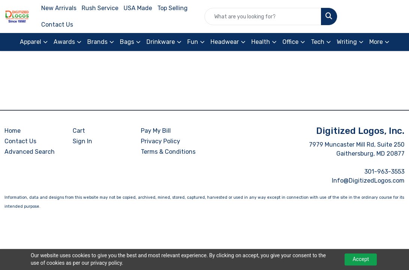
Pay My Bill (156, 130)
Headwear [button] (224, 41)
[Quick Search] (262, 16)
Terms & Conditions (168, 151)
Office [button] (290, 41)
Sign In (82, 141)
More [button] (376, 41)
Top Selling (172, 8)
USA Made (138, 8)
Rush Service (100, 8)
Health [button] (260, 41)
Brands (97, 41)
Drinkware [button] (160, 41)
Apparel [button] (30, 41)
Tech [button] (317, 41)
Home (12, 130)
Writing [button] (347, 41)
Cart (79, 130)
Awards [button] (64, 41)
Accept (360, 259)
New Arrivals (58, 8)
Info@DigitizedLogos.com (368, 180)
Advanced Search (29, 151)
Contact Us (57, 24)
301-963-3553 (384, 171)
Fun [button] (192, 41)
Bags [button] (127, 41)
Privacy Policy (160, 141)
